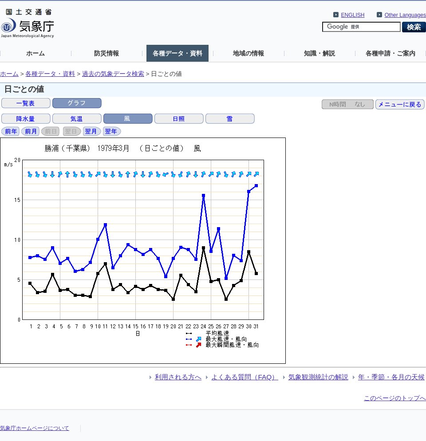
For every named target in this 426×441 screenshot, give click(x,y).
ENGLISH (353, 15)
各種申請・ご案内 (390, 53)
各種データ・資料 (177, 53)
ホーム (35, 53)
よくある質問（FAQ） (244, 377)
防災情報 (106, 53)
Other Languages (405, 15)
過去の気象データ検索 (113, 74)
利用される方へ (178, 377)
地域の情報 (248, 53)
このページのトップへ (395, 398)
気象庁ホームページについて (34, 428)
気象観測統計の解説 (318, 377)
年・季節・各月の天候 (391, 377)
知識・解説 (319, 53)
